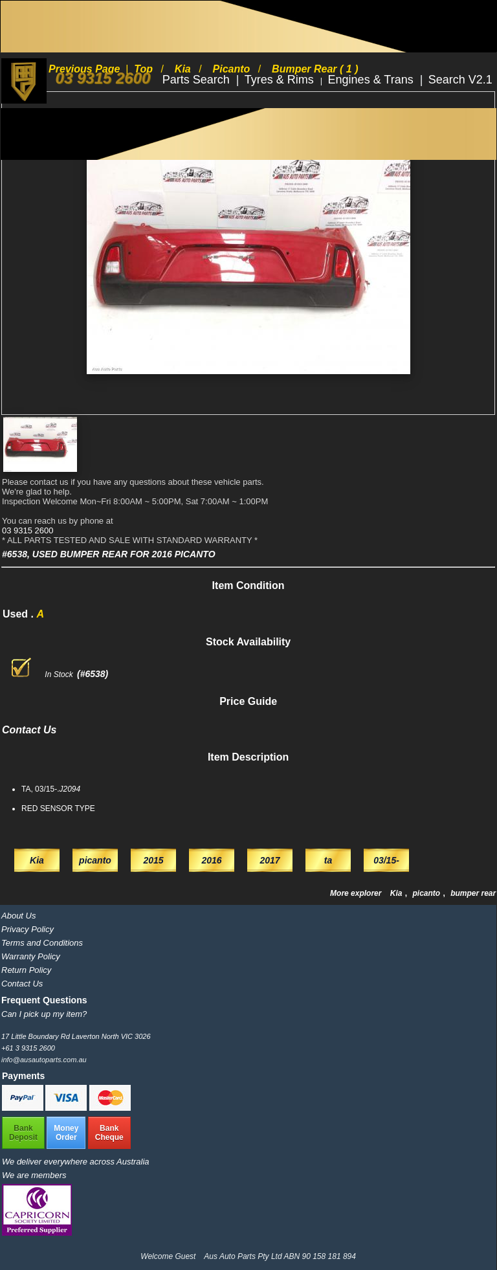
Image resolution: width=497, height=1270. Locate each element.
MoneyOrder (66, 1133)
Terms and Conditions (42, 943)
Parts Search (197, 79)
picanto (427, 893)
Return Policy (26, 970)
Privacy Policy (27, 929)
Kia (397, 893)
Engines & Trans (372, 79)
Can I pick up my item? (44, 1014)
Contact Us (22, 983)
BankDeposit (23, 1133)
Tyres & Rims (281, 79)
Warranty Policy (30, 956)
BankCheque (109, 1133)
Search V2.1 (460, 79)
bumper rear (473, 893)
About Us (18, 915)
